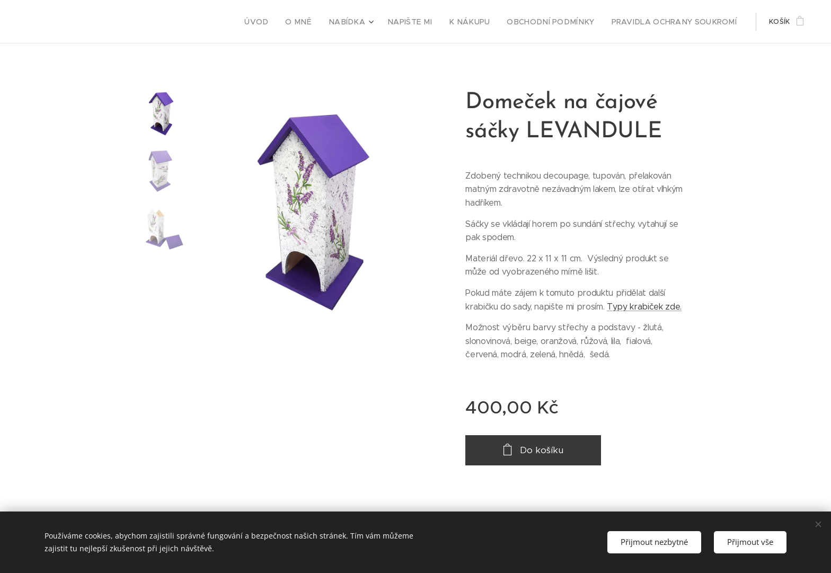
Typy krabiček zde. (644, 307)
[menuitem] (292, 21)
